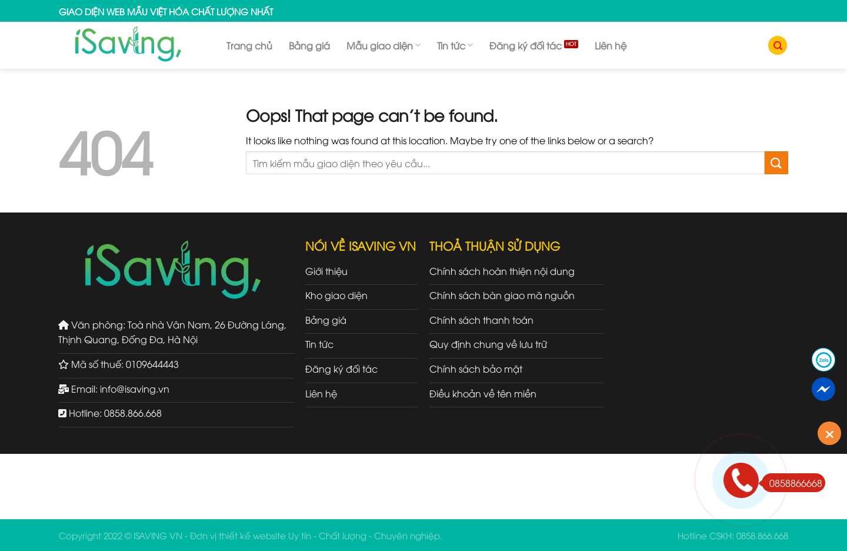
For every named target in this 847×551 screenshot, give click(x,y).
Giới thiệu (326, 270)
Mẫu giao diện (383, 45)
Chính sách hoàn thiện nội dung (502, 270)
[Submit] (776, 162)
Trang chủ (249, 45)
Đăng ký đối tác (525, 45)
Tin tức (455, 45)
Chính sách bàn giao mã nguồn (502, 294)
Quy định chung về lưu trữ (488, 343)
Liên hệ (610, 45)
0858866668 (792, 482)
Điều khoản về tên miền (482, 393)
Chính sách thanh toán (481, 319)
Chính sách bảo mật (475, 368)
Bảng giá (309, 45)
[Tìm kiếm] (777, 45)
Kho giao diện (336, 294)
